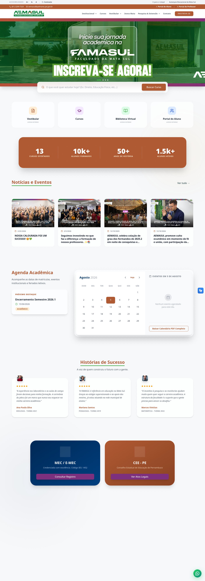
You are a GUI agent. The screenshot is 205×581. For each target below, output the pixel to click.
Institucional (89, 13)
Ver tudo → (183, 183)
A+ (27, 2)
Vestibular (115, 13)
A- (32, 2)
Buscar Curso (153, 87)
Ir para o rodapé (159, 2)
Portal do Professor (186, 7)
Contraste (47, 2)
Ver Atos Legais (139, 479)
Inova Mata (129, 13)
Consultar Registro (65, 479)
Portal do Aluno (163, 7)
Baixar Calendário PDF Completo (168, 331)
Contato (167, 13)
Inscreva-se (184, 13)
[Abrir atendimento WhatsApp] (197, 573)
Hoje (132, 277)
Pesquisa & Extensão (149, 13)
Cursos (103, 13)
